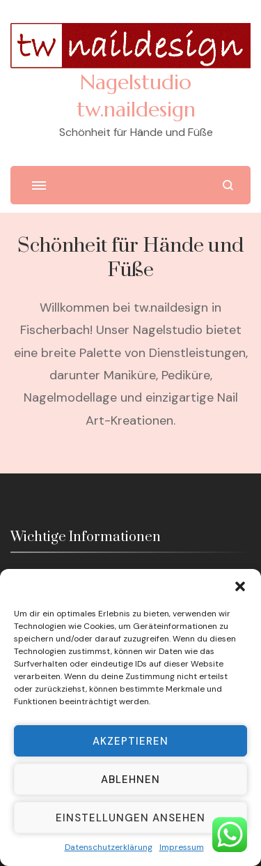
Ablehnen (130, 780)
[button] (240, 586)
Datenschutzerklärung (108, 847)
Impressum (181, 847)
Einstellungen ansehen (130, 818)
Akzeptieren (130, 741)
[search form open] (228, 185)
